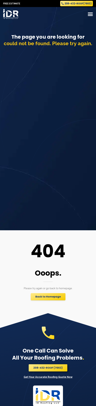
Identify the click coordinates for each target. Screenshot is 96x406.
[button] (90, 14)
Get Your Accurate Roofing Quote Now (48, 377)
